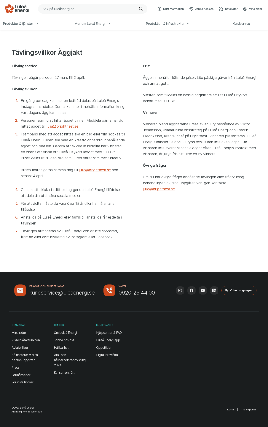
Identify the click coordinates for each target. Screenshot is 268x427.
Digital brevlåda (107, 355)
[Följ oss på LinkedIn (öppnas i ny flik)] (214, 290)
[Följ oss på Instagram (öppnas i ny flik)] (180, 290)
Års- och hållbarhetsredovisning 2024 (70, 360)
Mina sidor (19, 332)
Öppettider (104, 347)
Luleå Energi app (108, 340)
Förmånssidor (21, 375)
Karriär (230, 409)
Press (15, 367)
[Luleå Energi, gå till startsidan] (16, 8)
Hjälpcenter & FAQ (109, 333)
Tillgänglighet (248, 409)
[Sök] (141, 8)
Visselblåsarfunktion (26, 340)
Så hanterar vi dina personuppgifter (25, 357)
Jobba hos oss (64, 340)
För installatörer (22, 382)
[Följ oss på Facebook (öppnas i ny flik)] (191, 290)
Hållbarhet (61, 347)
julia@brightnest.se (62, 126)
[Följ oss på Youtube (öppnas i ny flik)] (203, 290)
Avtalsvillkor (20, 347)
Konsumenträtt (64, 372)
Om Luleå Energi (65, 333)
